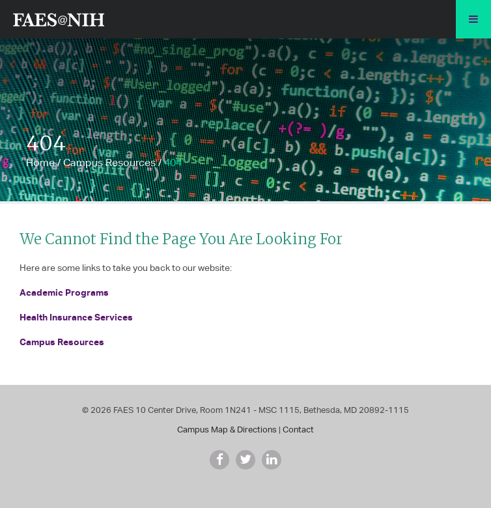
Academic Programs (64, 292)
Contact (298, 429)
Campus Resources (109, 162)
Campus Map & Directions (227, 429)
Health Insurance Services (76, 316)
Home (40, 162)
